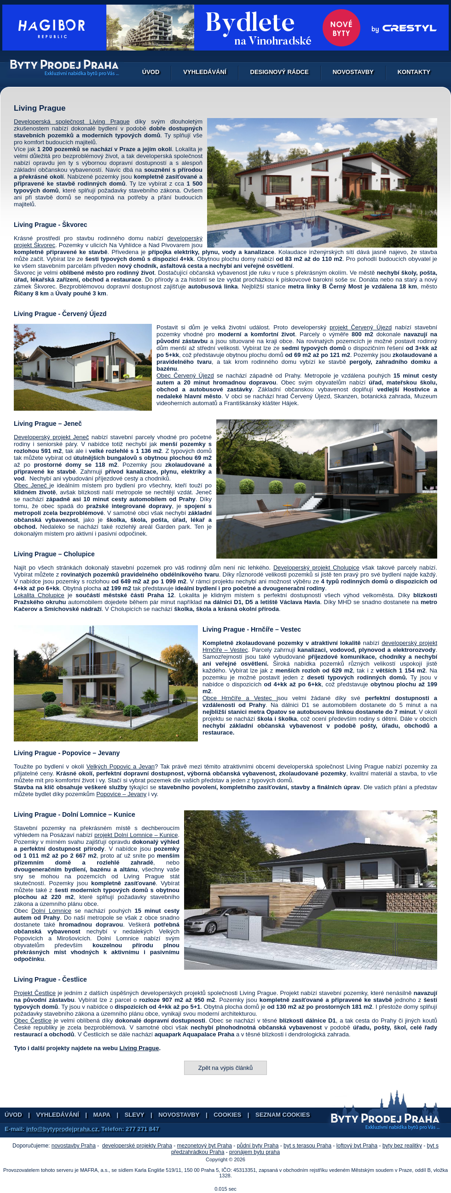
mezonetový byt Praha (204, 1145)
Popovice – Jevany (121, 794)
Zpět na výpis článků (225, 1067)
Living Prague (139, 1048)
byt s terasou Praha (307, 1145)
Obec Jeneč (32, 485)
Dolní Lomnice (51, 910)
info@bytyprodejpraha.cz (62, 1128)
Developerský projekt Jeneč (51, 437)
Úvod (151, 71)
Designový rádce (279, 71)
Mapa (101, 1114)
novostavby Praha (74, 1145)
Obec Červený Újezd (185, 375)
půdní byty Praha (258, 1145)
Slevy (135, 1114)
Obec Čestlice (33, 1020)
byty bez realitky (402, 1145)
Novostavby (353, 71)
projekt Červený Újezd (361, 327)
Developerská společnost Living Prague (72, 121)
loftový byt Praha (356, 1145)
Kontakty (414, 71)
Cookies (227, 1114)
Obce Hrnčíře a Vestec (239, 698)
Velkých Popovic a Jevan (121, 766)
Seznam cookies (282, 1114)
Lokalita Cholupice (39, 595)
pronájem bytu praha (254, 1152)
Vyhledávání (204, 71)
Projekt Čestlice (35, 992)
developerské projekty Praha (137, 1145)
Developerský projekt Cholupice (316, 567)
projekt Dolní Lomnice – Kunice (136, 834)
